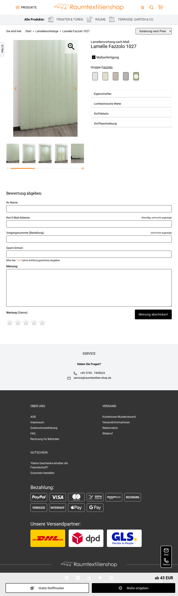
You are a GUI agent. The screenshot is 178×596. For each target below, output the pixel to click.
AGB (33, 416)
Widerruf (107, 433)
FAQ (32, 433)
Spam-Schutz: (89, 254)
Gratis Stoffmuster (47, 588)
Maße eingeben (133, 588)
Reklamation (110, 428)
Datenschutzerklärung (43, 428)
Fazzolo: (107, 67)
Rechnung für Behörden (44, 439)
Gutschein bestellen (42, 473)
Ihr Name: (89, 206)
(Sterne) (26, 319)
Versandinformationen (116, 422)
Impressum (37, 422)
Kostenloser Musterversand (119, 416)
